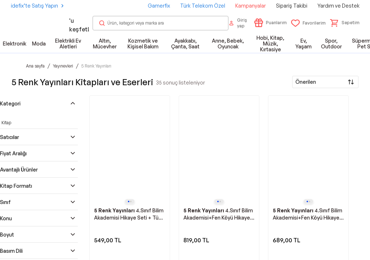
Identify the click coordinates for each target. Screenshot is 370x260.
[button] (345, 22)
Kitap (6, 122)
